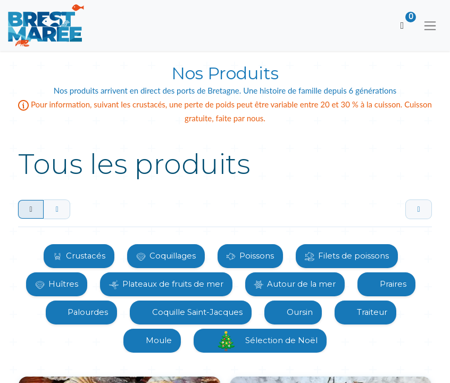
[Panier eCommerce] (402, 25)
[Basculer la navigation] (430, 25)
